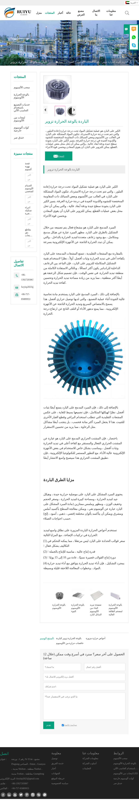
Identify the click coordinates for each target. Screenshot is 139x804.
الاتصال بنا (96, 13)
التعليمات (86, 773)
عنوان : (3, 764)
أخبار (60, 13)
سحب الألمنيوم (22, 87)
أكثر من (29, 177)
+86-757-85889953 (25, 296)
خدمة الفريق (57, 768)
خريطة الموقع (58, 783)
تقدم (48, 730)
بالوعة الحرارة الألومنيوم (88, 62)
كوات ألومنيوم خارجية (21, 129)
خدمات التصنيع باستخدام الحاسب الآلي (22, 107)
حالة (68, 13)
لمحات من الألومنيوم (19, 119)
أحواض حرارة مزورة (95, 643)
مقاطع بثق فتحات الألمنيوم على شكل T (29, 232)
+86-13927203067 (27, 277)
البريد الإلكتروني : (8, 783)
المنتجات (49, 13)
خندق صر (19, 137)
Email (58, 160)
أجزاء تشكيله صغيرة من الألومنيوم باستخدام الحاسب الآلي (29, 210)
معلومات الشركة (90, 763)
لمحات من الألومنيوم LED (125, 778)
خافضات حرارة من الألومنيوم (70, 648)
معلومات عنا (111, 13)
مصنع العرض (81, 13)
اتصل (4, 759)
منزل (39, 13)
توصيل (54, 763)
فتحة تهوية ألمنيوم (28, 166)
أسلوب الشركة (89, 768)
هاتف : (3, 788)
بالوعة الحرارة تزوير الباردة (68, 643)
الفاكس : (4, 793)
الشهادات (55, 778)
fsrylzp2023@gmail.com (32, 287)
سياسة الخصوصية (59, 788)
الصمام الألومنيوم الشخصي (29, 188)
